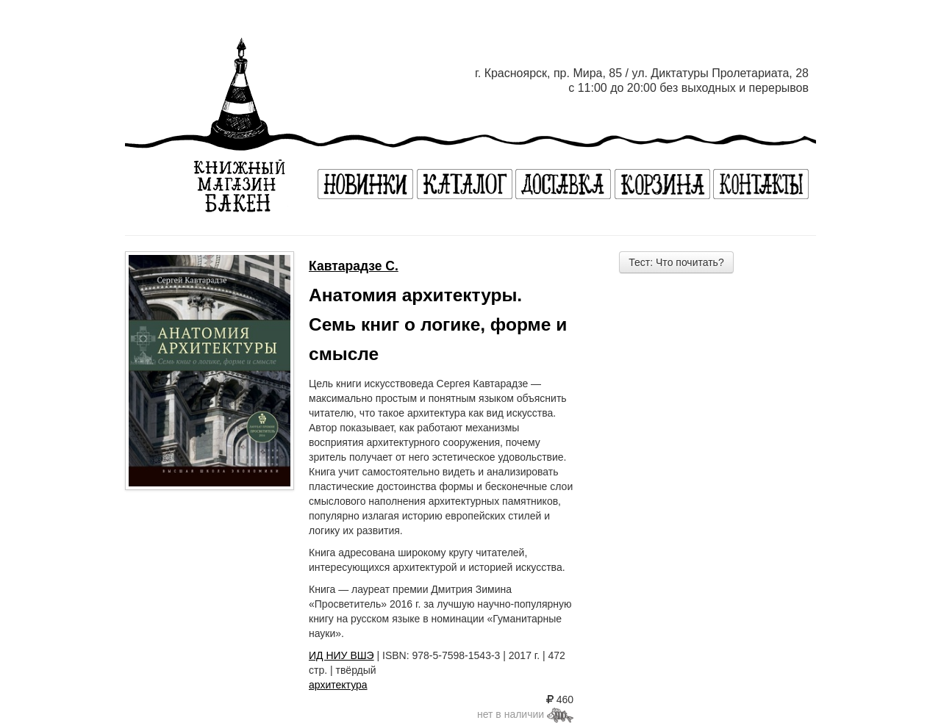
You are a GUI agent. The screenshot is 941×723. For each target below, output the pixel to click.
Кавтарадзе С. (353, 266)
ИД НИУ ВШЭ (341, 655)
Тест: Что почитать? (676, 262)
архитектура (338, 685)
